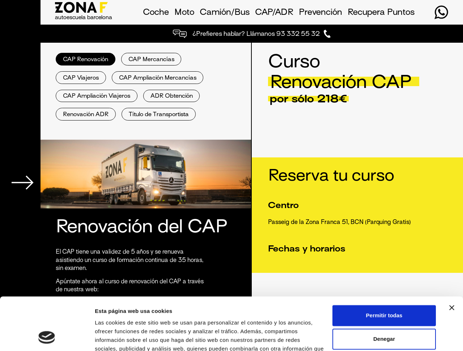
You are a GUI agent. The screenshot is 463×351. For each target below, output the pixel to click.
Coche (156, 13)
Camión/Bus (225, 13)
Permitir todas (384, 266)
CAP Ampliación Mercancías (157, 78)
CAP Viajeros (81, 78)
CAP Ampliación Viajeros (96, 96)
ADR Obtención (171, 96)
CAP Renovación (85, 60)
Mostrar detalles (116, 337)
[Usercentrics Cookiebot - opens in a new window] (46, 336)
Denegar (384, 290)
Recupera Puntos (381, 13)
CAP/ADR (274, 13)
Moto (184, 13)
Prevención (320, 13)
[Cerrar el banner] (451, 258)
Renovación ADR (86, 115)
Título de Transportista (159, 115)
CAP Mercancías (151, 60)
